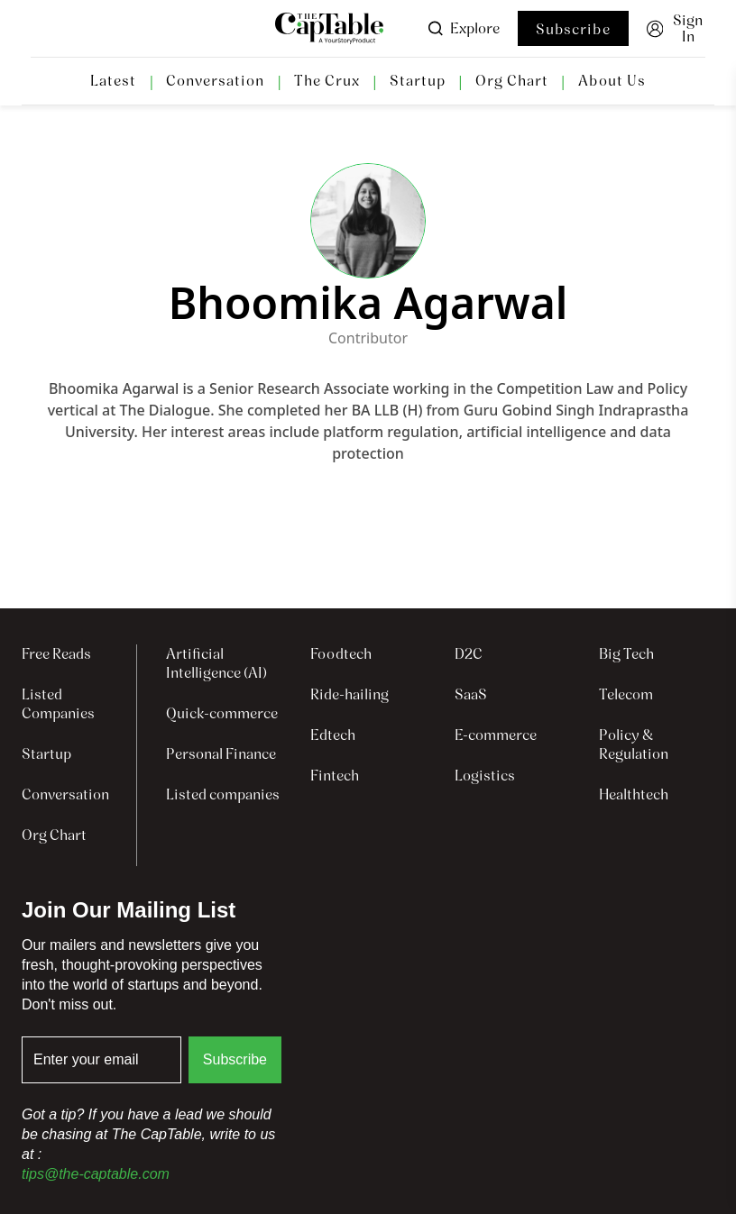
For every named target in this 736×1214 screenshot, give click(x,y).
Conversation (215, 81)
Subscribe (573, 29)
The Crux (327, 81)
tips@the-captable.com (96, 1174)
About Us (612, 81)
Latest (113, 81)
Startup (418, 81)
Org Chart (511, 81)
